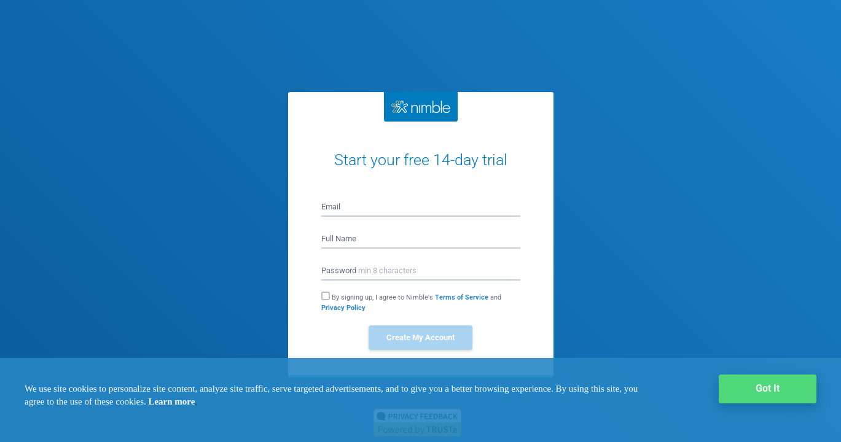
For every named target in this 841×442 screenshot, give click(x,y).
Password (369, 270)
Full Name (338, 238)
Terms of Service (462, 297)
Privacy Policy (343, 308)
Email (330, 206)
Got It (768, 388)
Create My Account (420, 337)
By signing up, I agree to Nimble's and (411, 302)
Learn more (171, 401)
